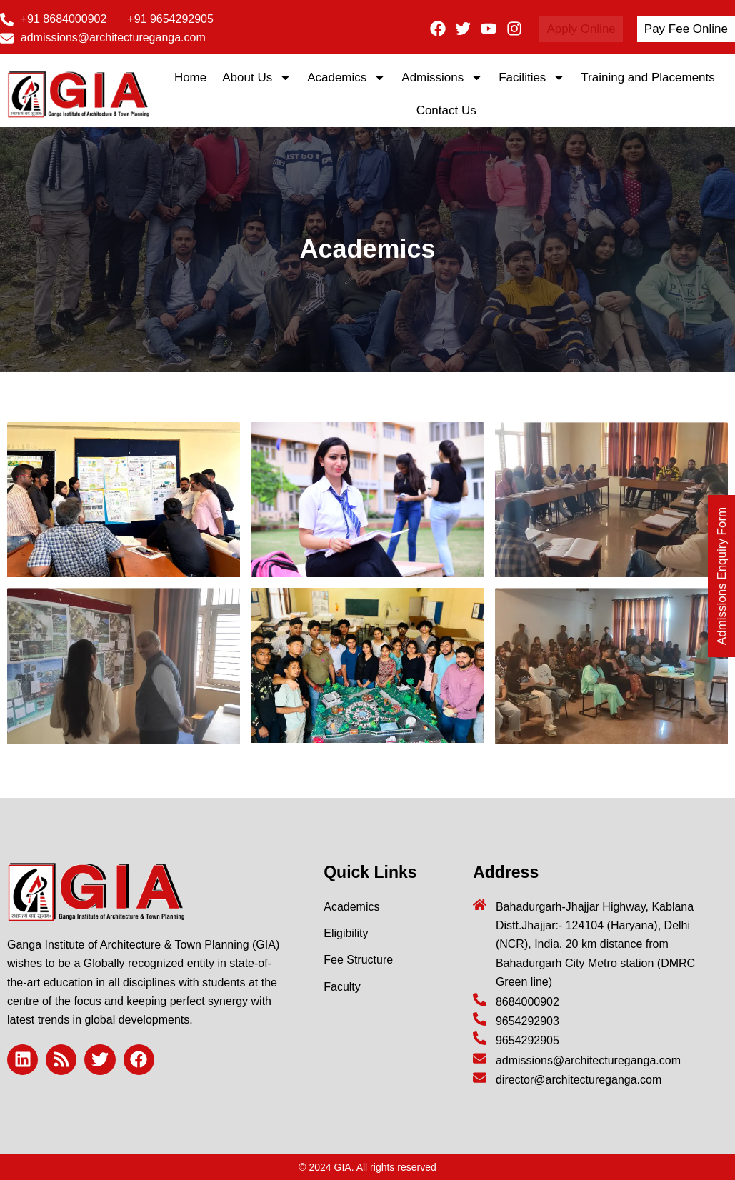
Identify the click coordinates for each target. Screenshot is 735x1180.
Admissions (442, 77)
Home (190, 77)
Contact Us (446, 110)
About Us (256, 77)
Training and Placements (649, 77)
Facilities (532, 77)
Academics (346, 77)
